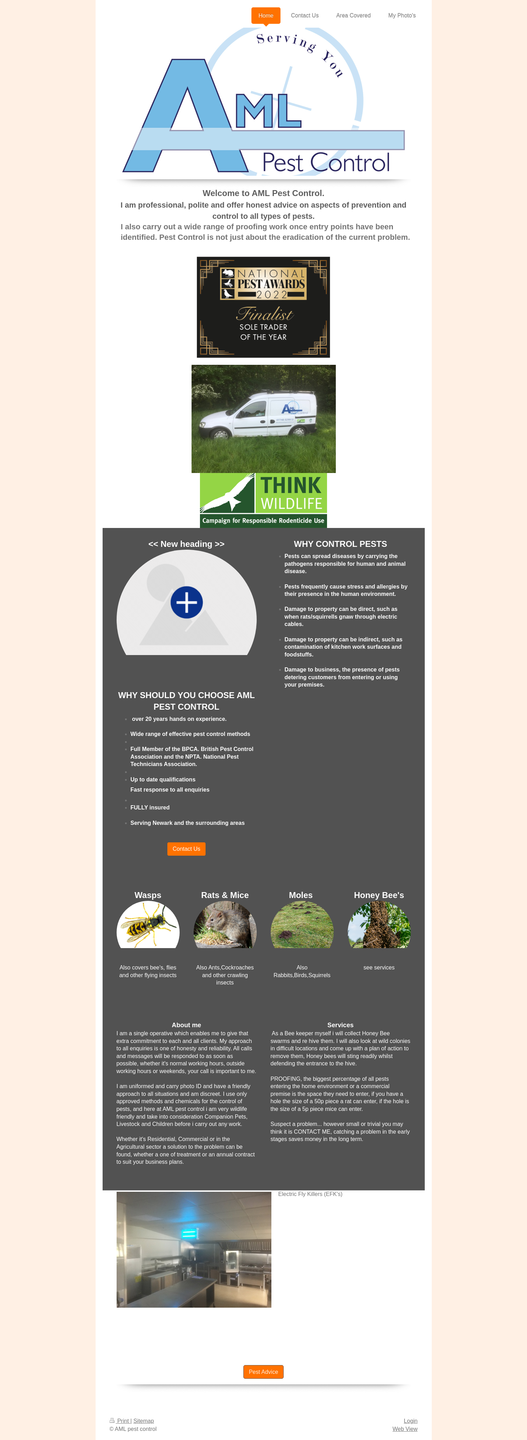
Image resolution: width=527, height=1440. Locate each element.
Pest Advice (263, 1372)
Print (120, 1421)
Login (410, 1421)
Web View (405, 1429)
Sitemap (143, 1421)
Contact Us (186, 849)
